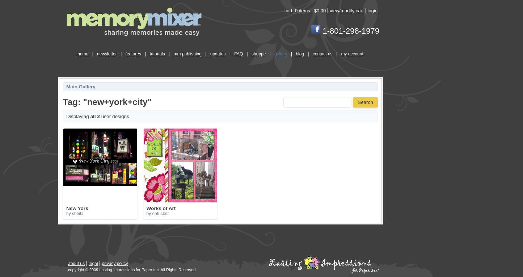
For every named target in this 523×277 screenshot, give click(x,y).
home (82, 53)
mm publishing (188, 53)
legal (93, 263)
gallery (280, 53)
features (133, 53)
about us (76, 263)
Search (365, 102)
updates (218, 53)
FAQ (238, 53)
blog (300, 53)
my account (352, 53)
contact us (323, 53)
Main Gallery (81, 86)
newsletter (107, 53)
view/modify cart (346, 10)
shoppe (259, 53)
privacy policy (115, 263)
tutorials (157, 53)
